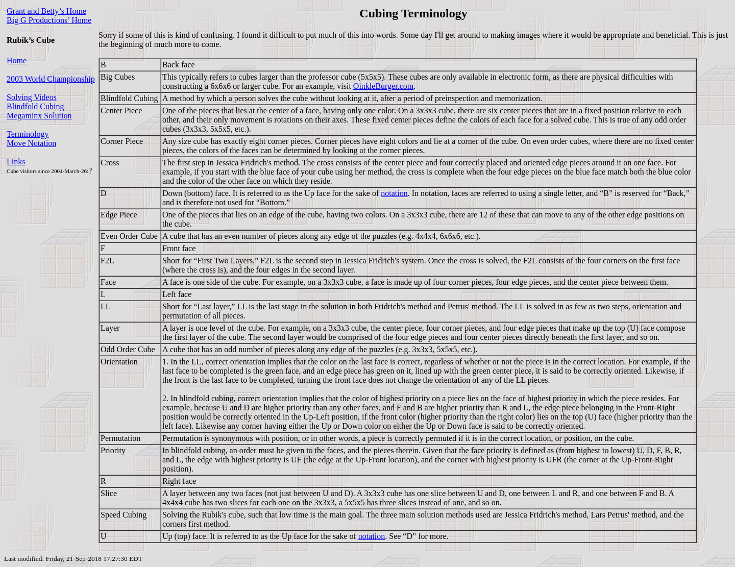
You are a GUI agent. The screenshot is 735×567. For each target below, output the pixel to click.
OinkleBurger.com (383, 86)
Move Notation (31, 143)
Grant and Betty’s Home (46, 11)
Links (16, 161)
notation (394, 193)
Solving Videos (32, 97)
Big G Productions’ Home (49, 20)
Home (17, 60)
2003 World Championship (51, 79)
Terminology (27, 134)
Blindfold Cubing (35, 106)
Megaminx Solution (39, 115)
